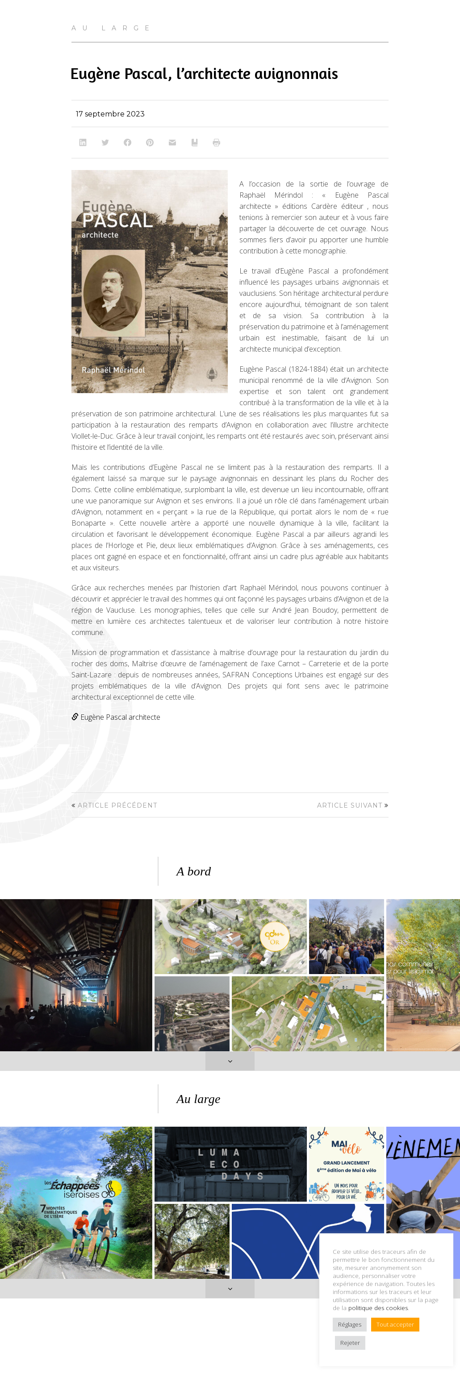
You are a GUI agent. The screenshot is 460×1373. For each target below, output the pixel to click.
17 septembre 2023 (110, 114)
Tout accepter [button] (395, 1324)
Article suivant (349, 805)
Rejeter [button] (350, 1343)
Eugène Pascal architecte (115, 717)
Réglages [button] (349, 1324)
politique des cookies (378, 1308)
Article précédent (117, 805)
